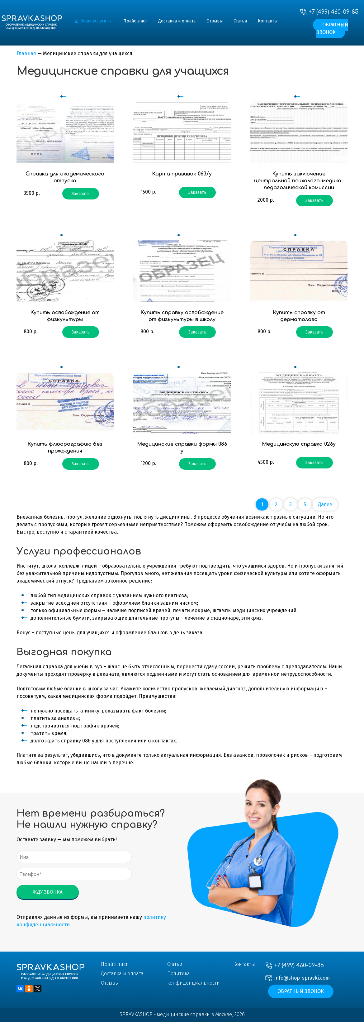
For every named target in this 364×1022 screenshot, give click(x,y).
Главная (26, 53)
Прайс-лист (135, 21)
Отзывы (214, 21)
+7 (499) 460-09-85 (333, 12)
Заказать (81, 193)
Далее (325, 504)
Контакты (267, 21)
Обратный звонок (332, 28)
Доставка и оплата (177, 21)
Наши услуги (96, 21)
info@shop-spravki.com (302, 978)
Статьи (240, 21)
